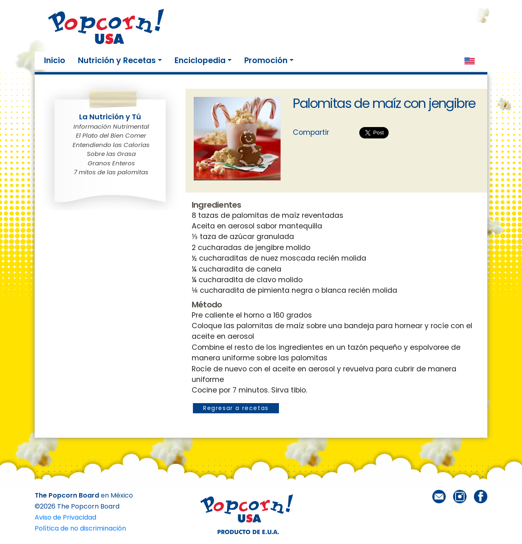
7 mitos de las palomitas (111, 172)
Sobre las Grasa (111, 153)
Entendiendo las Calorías (111, 144)
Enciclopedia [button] (200, 60)
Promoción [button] (266, 60)
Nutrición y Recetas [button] (117, 60)
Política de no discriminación (80, 528)
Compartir (311, 132)
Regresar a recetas (236, 408)
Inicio (56, 60)
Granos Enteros (111, 163)
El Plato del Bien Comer (111, 135)
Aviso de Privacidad (65, 517)
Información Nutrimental (111, 126)
